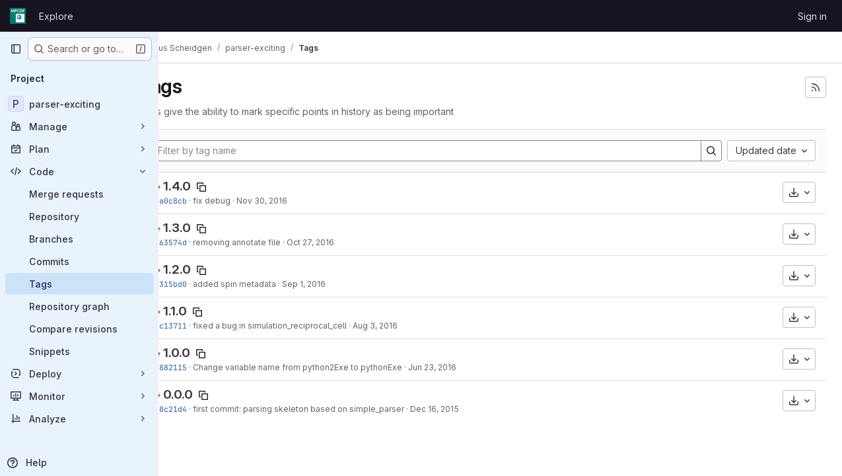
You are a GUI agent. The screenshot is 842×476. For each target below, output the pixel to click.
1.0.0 (211, 352)
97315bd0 (203, 284)
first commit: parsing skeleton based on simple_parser (333, 409)
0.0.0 (213, 394)
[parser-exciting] (79, 103)
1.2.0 (212, 269)
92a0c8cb (203, 201)
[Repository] (79, 216)
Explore (56, 16)
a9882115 (203, 367)
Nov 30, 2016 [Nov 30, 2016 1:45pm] (296, 201)
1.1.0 (210, 311)
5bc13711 (203, 326)
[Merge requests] (79, 193)
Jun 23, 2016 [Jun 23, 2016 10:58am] (467, 367)
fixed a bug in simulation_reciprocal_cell (305, 326)
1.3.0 (212, 227)
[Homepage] (17, 15)
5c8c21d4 (203, 409)
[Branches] (79, 238)
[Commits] (79, 261)
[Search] (711, 150)
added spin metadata (269, 284)
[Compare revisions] (79, 328)
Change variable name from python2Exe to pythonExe (332, 367)
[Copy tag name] (236, 187)
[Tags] (79, 283)
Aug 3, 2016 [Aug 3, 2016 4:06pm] (410, 326)
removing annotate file (272, 242)
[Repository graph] (79, 306)
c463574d (203, 242)
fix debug (246, 201)
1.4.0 (212, 186)
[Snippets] (79, 351)
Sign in (812, 16)
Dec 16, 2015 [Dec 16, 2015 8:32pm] (469, 409)
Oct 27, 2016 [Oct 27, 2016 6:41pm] (345, 242)
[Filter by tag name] (443, 150)
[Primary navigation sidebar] (15, 49)
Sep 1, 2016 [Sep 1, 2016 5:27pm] (339, 284)
